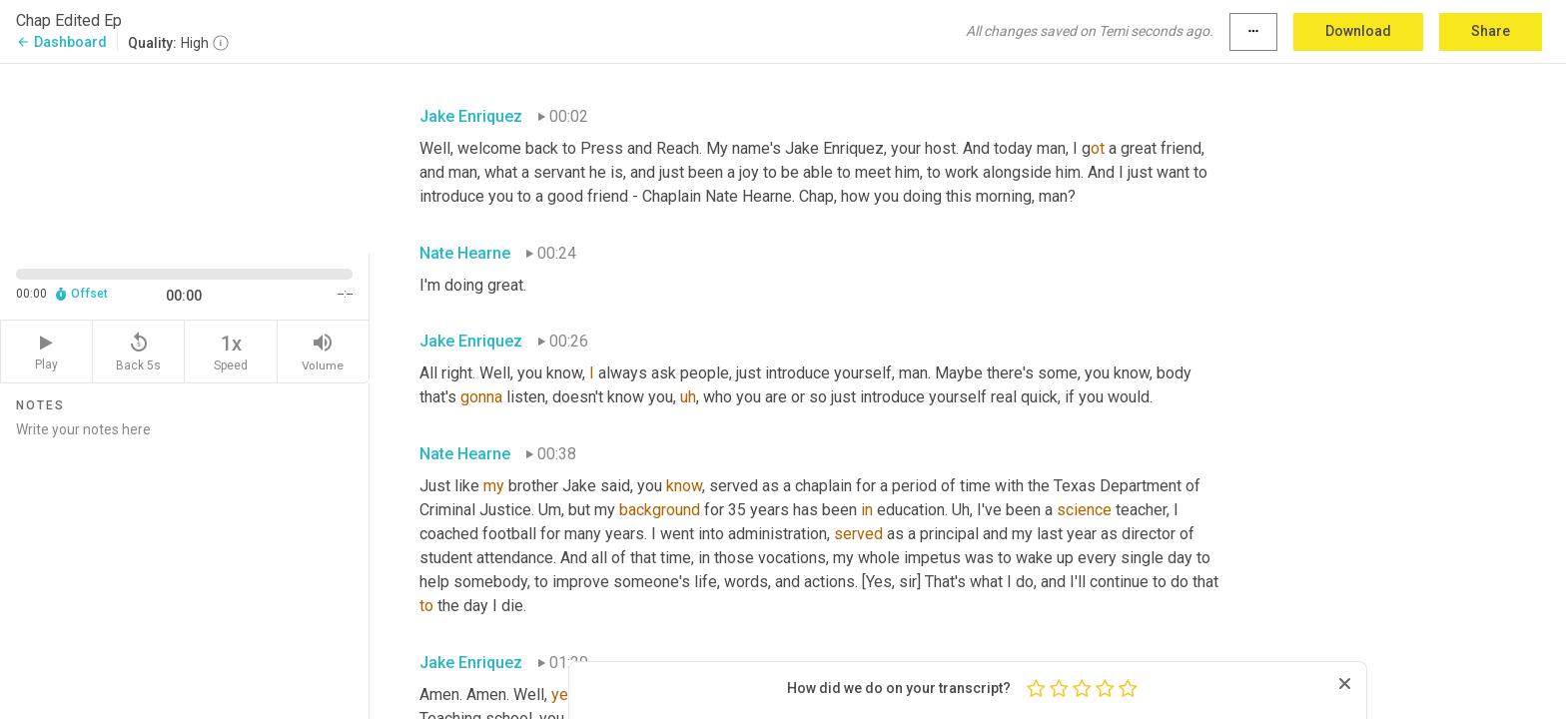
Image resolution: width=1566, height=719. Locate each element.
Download (1358, 31)
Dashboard (61, 42)
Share (1490, 31)
